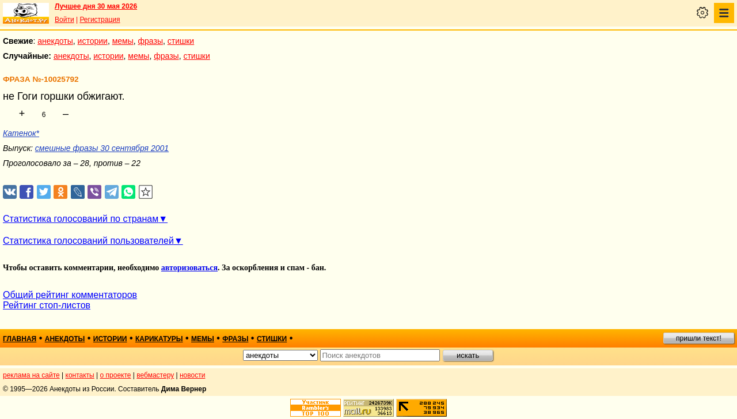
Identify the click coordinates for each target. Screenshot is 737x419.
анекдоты (55, 41)
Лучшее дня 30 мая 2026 (96, 6)
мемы (123, 41)
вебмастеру (155, 375)
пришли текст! (698, 338)
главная (19, 339)
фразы (150, 41)
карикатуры (159, 339)
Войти (64, 20)
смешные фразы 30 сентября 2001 (102, 148)
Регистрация (99, 20)
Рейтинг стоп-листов (46, 305)
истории (93, 41)
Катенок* (21, 133)
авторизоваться (189, 267)
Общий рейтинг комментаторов (70, 295)
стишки (181, 41)
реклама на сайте (31, 375)
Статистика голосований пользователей (88, 241)
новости (192, 375)
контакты (80, 375)
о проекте (115, 375)
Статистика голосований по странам (80, 219)
